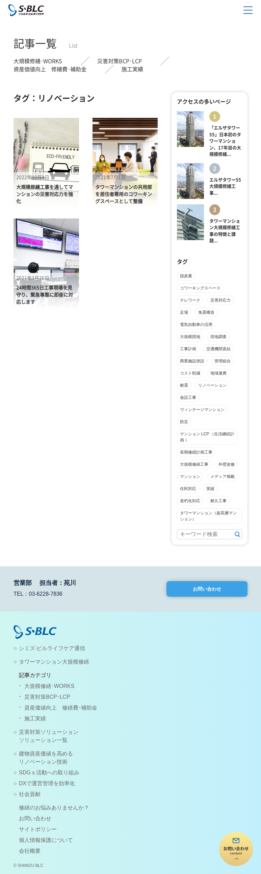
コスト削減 (190, 373)
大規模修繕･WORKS (38, 61)
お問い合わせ (207, 589)
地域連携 (218, 373)
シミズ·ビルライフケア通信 (52, 648)
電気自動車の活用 (196, 324)
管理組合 (222, 361)
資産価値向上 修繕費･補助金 (50, 69)
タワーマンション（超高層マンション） (208, 516)
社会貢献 (30, 794)
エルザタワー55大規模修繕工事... (225, 186)
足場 (184, 312)
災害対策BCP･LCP (119, 61)
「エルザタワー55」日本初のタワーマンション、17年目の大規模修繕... (225, 141)
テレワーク (190, 300)
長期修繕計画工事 (196, 452)
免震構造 (206, 312)
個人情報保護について (46, 840)
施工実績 (132, 69)
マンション (190, 476)
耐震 (184, 385)
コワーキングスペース (200, 288)
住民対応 (188, 488)
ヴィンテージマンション (202, 409)
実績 (210, 488)
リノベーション (212, 385)
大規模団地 (190, 336)
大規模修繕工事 (194, 464)
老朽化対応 (190, 500)
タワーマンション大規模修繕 (54, 662)
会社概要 (30, 851)
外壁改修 (226, 464)
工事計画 (188, 348)
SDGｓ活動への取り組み (49, 772)
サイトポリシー (38, 829)
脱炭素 (186, 276)
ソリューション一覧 (43, 740)
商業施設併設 (192, 361)
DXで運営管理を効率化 (47, 783)
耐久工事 (218, 500)
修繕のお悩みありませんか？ (54, 808)
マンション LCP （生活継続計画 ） (207, 437)
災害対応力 (220, 300)
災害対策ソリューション (48, 732)
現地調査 (218, 336)
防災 (184, 421)
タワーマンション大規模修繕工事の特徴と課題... (224, 231)
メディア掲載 (222, 476)
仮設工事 (188, 397)
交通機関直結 (218, 348)
